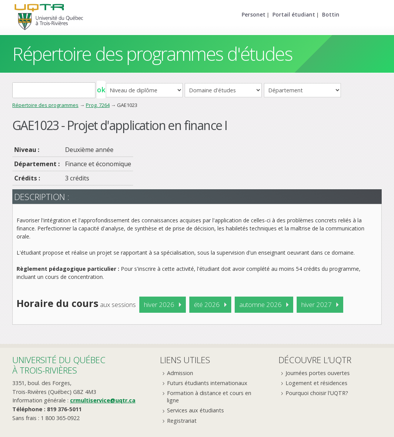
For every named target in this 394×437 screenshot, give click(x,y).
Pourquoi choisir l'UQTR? (316, 393)
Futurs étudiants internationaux (207, 383)
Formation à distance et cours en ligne (209, 396)
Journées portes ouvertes (317, 373)
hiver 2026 (159, 304)
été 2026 (207, 304)
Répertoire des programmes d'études (152, 53)
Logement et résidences (316, 383)
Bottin (330, 14)
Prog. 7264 (98, 105)
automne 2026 (260, 304)
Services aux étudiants (195, 410)
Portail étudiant (293, 14)
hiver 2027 (316, 304)
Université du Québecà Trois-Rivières (58, 365)
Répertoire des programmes (45, 105)
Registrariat (182, 420)
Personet (253, 14)
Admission (180, 373)
